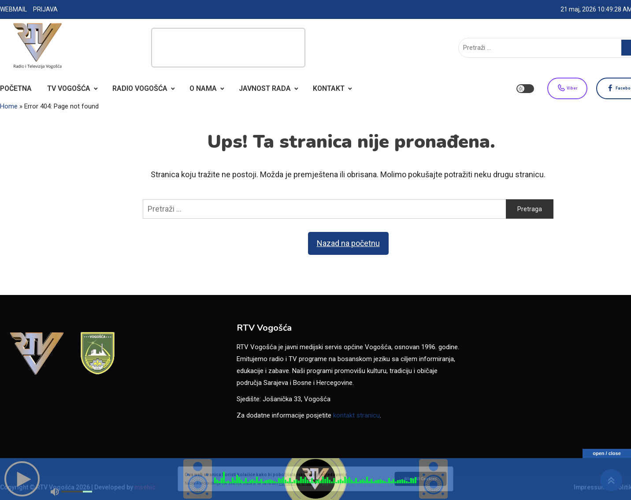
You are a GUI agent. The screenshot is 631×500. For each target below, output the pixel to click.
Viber (546, 88)
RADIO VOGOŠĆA (139, 88)
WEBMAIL (13, 9)
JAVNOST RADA (265, 88)
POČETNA (16, 88)
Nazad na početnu (348, 243)
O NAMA (203, 88)
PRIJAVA (45, 9)
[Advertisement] (228, 47)
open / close (607, 453)
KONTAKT (329, 88)
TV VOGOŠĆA (68, 88)
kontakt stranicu (356, 415)
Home (9, 106)
